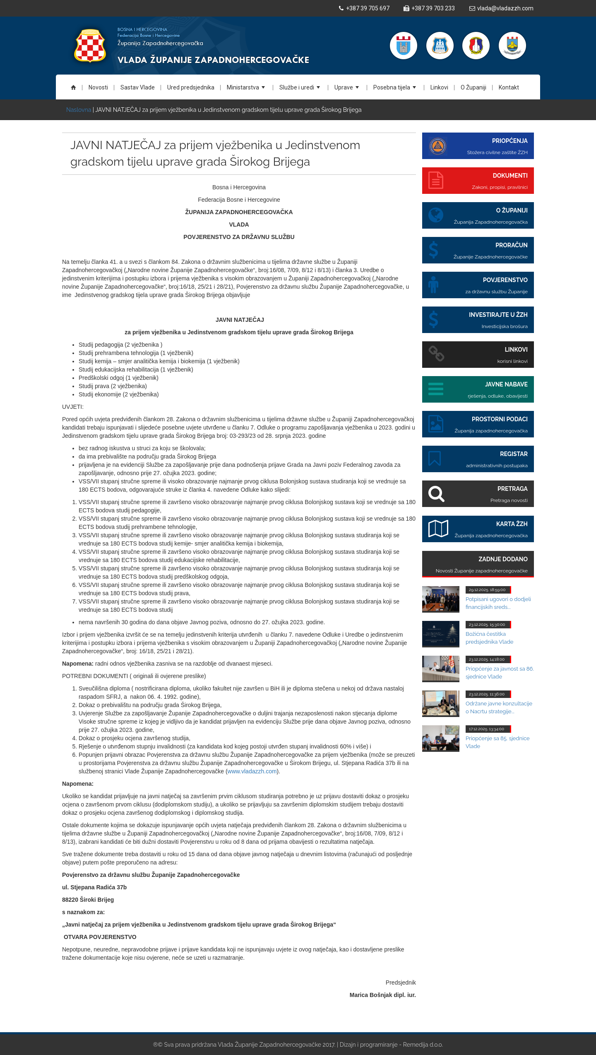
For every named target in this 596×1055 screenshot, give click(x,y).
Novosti (98, 87)
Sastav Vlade (137, 87)
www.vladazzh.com (252, 771)
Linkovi (439, 87)
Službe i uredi (300, 90)
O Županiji (473, 87)
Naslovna (79, 109)
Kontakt (509, 87)
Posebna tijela (395, 90)
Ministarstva (247, 90)
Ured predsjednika (190, 87)
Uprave (347, 90)
